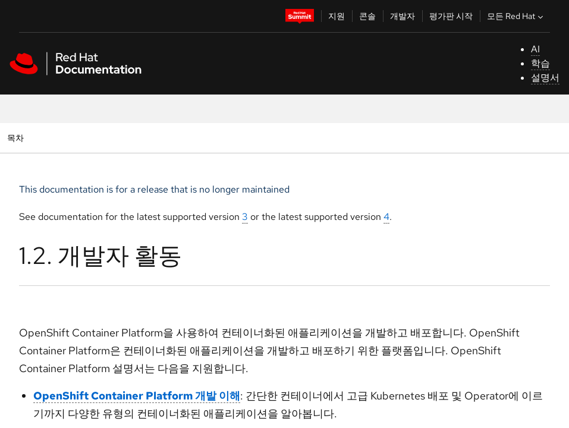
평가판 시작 (451, 16)
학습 (540, 63)
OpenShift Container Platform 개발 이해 (136, 395)
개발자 (402, 16)
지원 (336, 16)
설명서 (545, 77)
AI (535, 49)
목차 (17, 137)
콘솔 (367, 16)
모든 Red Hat (516, 16)
